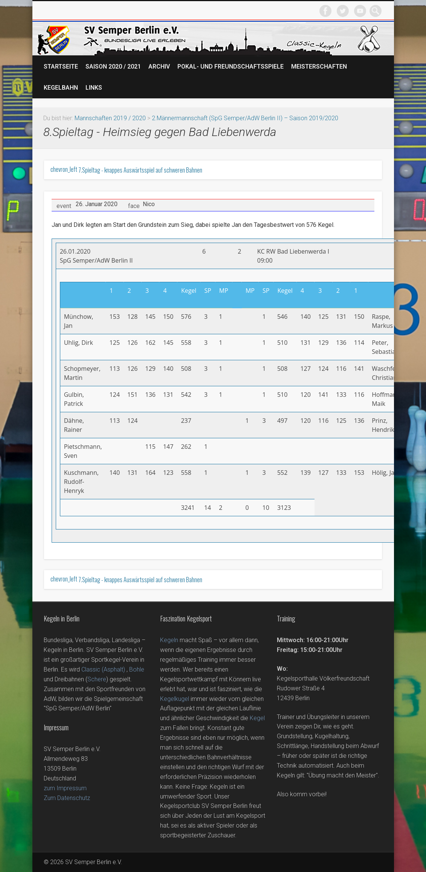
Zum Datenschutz (67, 798)
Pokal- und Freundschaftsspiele (230, 66)
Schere (96, 679)
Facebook (325, 11)
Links (94, 87)
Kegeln (169, 640)
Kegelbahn (61, 87)
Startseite (61, 66)
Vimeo (360, 11)
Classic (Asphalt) (103, 669)
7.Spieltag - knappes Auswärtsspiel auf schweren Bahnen (126, 169)
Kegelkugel (174, 698)
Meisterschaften (319, 66)
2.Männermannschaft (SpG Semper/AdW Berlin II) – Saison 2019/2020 (245, 118)
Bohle (136, 669)
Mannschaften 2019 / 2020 (110, 118)
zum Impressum (65, 788)
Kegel (257, 718)
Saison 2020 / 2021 (113, 66)
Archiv (159, 66)
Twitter (343, 11)
